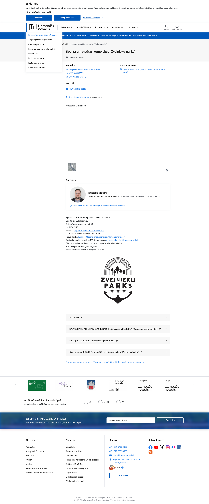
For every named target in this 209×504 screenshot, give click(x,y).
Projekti (29, 460)
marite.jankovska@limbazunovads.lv (122, 240)
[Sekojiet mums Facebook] (150, 447)
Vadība (31, 56)
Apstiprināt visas (67, 17)
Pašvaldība (30, 447)
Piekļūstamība (72, 455)
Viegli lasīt (70, 447)
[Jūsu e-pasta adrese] (130, 420)
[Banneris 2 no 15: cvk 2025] (37, 385)
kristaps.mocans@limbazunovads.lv (109, 237)
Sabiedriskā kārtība (74, 464)
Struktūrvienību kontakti (36, 468)
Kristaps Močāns (98, 192)
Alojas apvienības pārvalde (40, 75)
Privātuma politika (74, 451)
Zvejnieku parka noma (79, 97)
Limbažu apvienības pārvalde (41, 65)
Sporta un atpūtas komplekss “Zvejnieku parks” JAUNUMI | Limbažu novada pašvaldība (105, 362)
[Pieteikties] (170, 420)
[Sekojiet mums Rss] (150, 452)
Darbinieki (32, 89)
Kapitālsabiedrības (36, 103)
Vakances (30, 455)
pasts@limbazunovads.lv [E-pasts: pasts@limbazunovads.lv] (123, 455)
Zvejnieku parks (76, 77)
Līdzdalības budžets (75, 477)
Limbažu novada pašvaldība (40, 51)
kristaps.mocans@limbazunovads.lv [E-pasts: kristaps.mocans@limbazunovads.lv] (109, 205)
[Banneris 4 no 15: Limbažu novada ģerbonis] (91, 385)
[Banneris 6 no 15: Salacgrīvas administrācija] (145, 385)
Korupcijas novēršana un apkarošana (82, 460)
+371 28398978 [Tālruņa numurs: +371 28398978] (120, 451)
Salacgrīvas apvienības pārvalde (42, 70)
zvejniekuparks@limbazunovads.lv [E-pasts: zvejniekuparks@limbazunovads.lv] (84, 69)
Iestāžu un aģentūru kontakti (41, 84)
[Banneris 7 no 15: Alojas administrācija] (172, 385)
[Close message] (181, 35)
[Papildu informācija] (122, 468)
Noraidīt (38, 17)
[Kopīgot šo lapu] (177, 57)
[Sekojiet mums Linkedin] (179, 447)
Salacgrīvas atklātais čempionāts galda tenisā (93, 340)
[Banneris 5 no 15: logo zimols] (118, 385)
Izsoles (29, 464)
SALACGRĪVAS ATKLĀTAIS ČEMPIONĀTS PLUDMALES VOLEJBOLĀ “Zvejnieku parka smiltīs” (115, 329)
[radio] (87, 401)
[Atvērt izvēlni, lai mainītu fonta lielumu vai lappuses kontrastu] (177, 28)
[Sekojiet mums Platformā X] (162, 447)
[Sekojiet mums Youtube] (156, 447)
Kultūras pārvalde (36, 98)
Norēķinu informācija (35, 451)
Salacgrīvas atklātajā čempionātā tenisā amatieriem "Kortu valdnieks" (105, 352)
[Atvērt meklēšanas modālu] (167, 28)
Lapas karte (71, 472)
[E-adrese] (114, 467)
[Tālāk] (194, 385)
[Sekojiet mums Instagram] (168, 447)
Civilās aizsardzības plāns (77, 468)
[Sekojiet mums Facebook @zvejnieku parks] (76, 88)
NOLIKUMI (76, 317)
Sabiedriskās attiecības (38, 61)
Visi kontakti (122, 475)
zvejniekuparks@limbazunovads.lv (89, 230)
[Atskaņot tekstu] (76, 57)
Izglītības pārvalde (36, 93)
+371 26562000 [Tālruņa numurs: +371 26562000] (80, 205)
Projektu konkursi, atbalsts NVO (40, 472)
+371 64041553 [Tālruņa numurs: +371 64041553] (76, 73)
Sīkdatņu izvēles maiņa (76, 481)
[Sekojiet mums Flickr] (173, 447)
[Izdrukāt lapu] (177, 50)
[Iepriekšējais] (15, 385)
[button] (81, 317)
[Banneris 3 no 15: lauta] (64, 385)
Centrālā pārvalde (36, 79)
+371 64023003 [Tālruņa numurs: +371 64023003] (120, 447)
